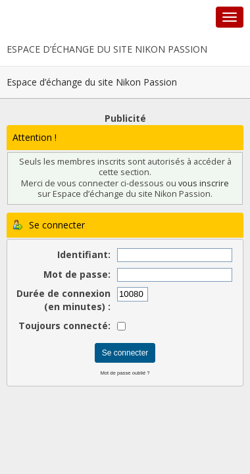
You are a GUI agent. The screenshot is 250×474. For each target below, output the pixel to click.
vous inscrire (203, 183)
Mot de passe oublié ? (124, 373)
